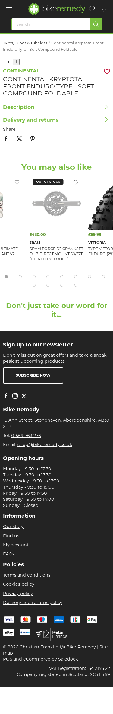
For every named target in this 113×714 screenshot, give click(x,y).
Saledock (68, 659)
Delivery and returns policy (32, 602)
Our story (13, 526)
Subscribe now (33, 375)
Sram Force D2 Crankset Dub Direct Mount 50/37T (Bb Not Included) (56, 254)
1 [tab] (16, 62)
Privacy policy (18, 593)
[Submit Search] (96, 24)
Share (9, 129)
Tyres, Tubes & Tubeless (25, 43)
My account (16, 545)
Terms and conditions (26, 575)
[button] (9, 9)
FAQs (8, 554)
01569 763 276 (26, 435)
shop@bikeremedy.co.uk (44, 444)
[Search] (56, 24)
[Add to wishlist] (76, 182)
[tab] (6, 276)
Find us (11, 536)
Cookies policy (18, 584)
